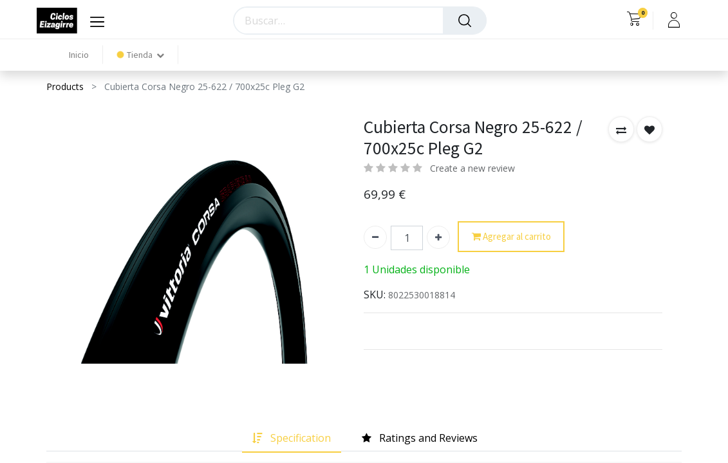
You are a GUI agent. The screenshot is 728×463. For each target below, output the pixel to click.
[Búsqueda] (465, 20)
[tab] (291, 438)
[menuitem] (79, 55)
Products (65, 86)
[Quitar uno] (375, 237)
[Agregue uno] (438, 237)
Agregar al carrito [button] (511, 237)
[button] (621, 129)
